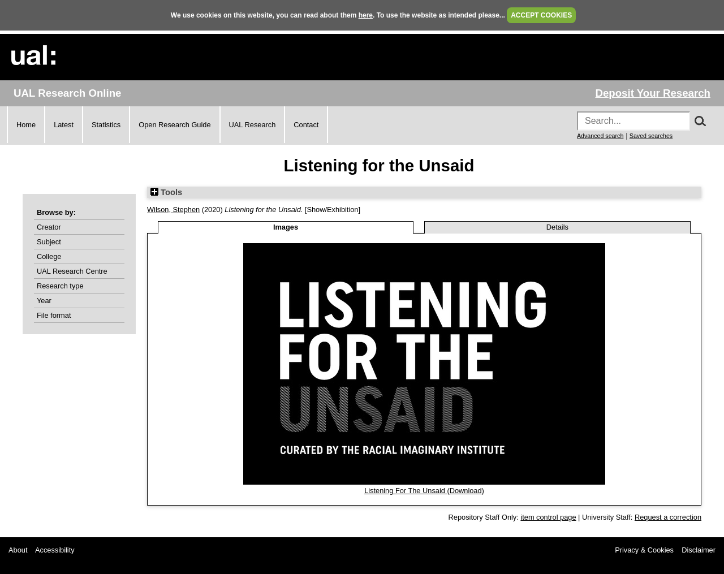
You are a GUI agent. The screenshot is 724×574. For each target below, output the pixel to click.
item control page (548, 517)
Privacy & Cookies (644, 550)
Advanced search (600, 135)
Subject (49, 242)
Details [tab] (557, 227)
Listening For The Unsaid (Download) (424, 490)
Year (44, 300)
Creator (49, 227)
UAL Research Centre (72, 271)
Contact (306, 124)
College (49, 256)
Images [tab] (285, 227)
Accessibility (55, 550)
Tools (166, 192)
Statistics (106, 124)
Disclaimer (699, 550)
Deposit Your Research (652, 93)
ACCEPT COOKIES (541, 15)
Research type (60, 286)
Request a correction (668, 517)
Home (26, 124)
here (366, 15)
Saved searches (651, 135)
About (17, 550)
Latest (64, 124)
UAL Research (252, 124)
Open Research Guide (174, 124)
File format (54, 315)
